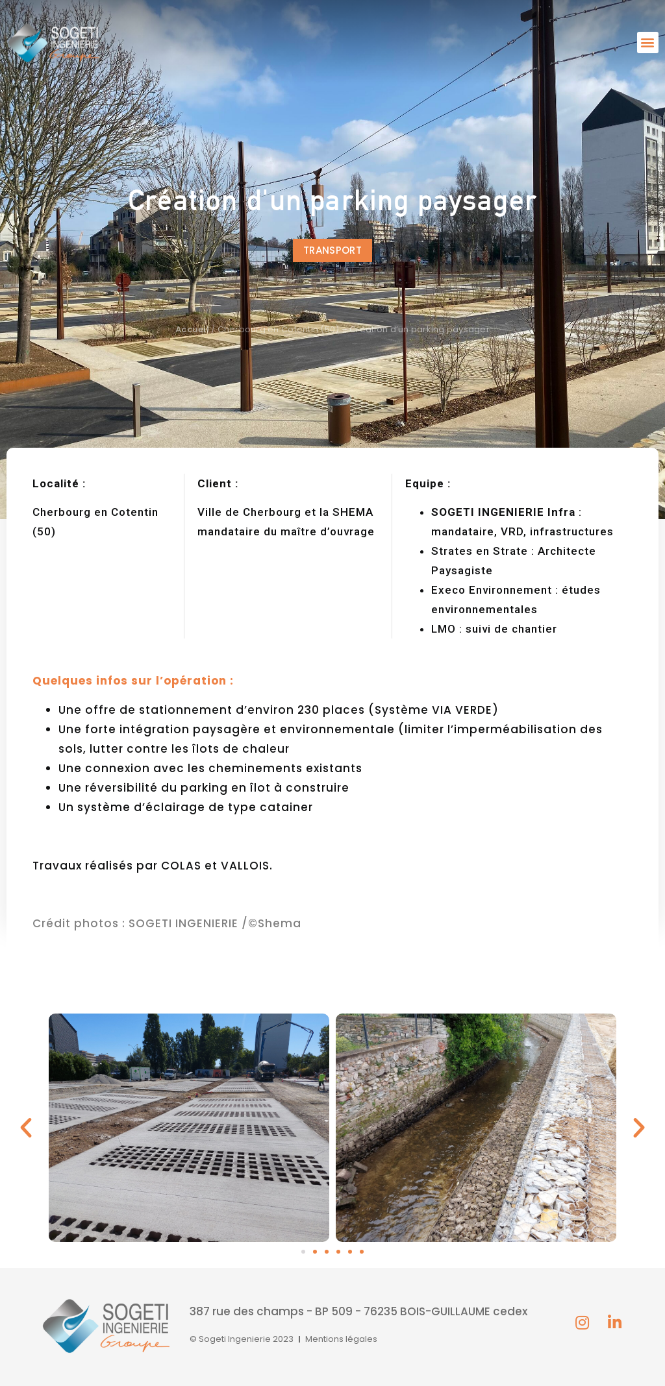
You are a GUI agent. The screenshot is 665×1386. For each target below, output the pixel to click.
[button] (648, 42)
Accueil (192, 329)
